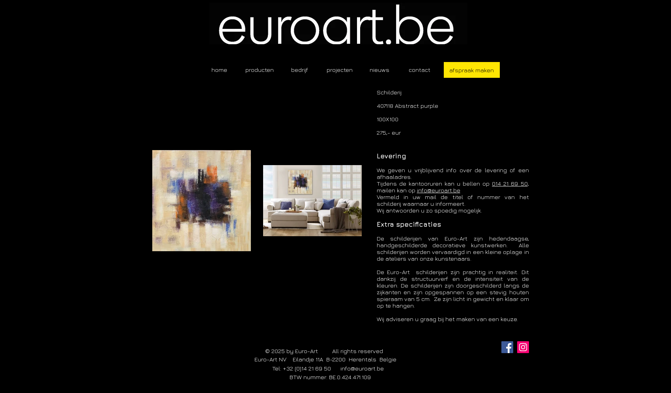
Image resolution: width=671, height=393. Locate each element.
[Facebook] (507, 347)
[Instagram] (523, 347)
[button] (259, 70)
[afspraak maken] (472, 70)
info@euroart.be (438, 190)
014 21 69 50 (509, 183)
